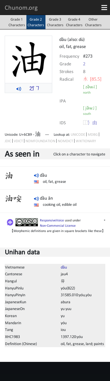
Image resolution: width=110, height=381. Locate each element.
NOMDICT (65, 141)
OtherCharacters (93, 22)
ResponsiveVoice (52, 220)
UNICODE (78, 134)
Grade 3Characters (55, 22)
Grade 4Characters (74, 22)
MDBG (93, 134)
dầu (64, 267)
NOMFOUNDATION (40, 141)
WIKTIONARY (86, 141)
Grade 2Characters (36, 22)
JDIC (8, 141)
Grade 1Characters (17, 22)
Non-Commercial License (58, 225)
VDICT (18, 141)
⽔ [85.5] (92, 79)
